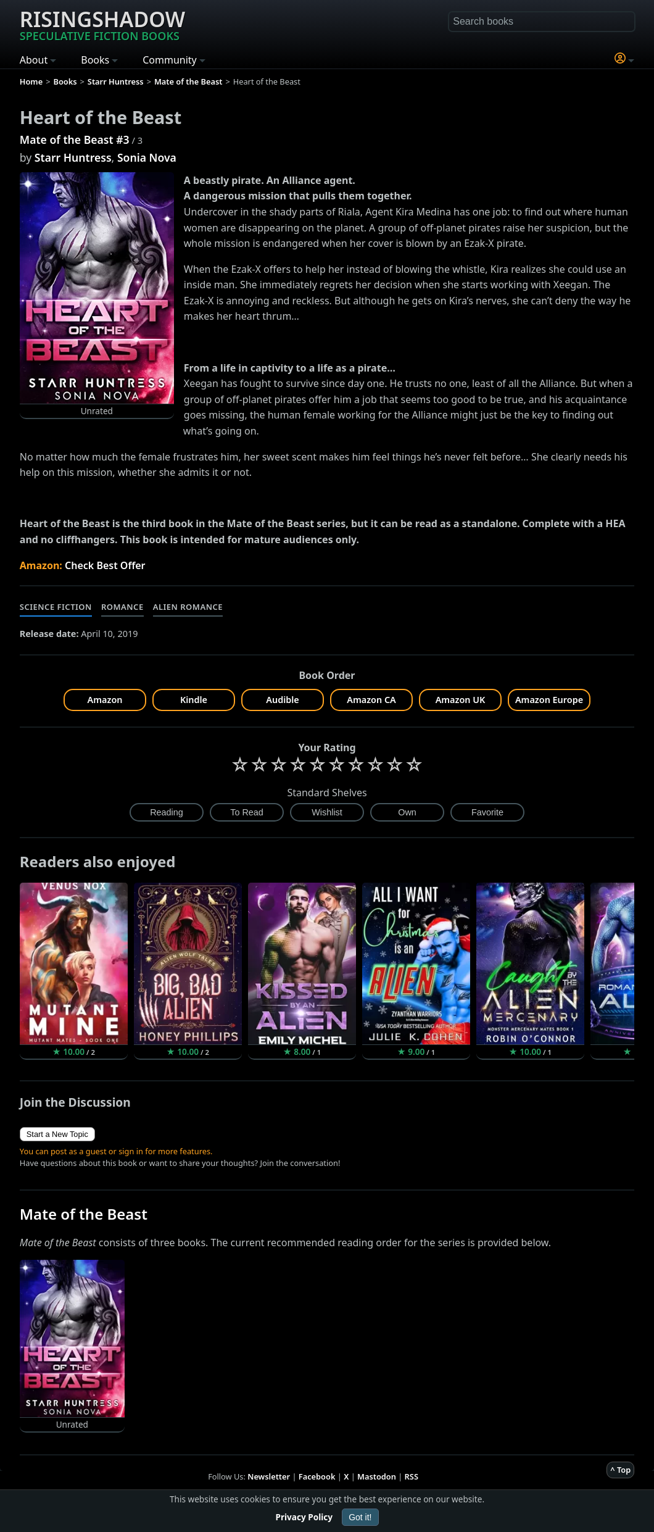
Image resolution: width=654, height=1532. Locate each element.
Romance (122, 606)
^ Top (620, 1469)
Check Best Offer (105, 565)
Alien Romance (188, 606)
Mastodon (376, 1476)
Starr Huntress (73, 157)
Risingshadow (102, 24)
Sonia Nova (146, 157)
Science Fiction (56, 606)
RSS (411, 1476)
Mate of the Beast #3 (75, 139)
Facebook (317, 1476)
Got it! (360, 1517)
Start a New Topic (57, 1134)
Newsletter (268, 1476)
